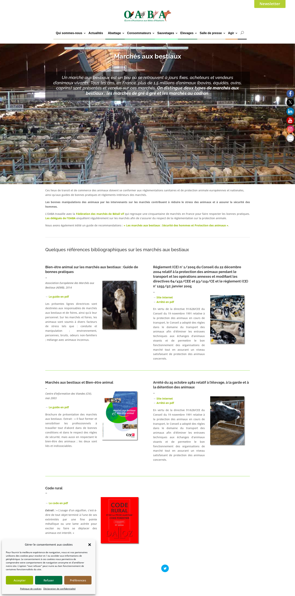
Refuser (49, 580)
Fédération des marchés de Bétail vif (100, 214)
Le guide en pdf (58, 296)
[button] (90, 545)
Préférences (78, 580)
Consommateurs (139, 33)
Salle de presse (211, 33)
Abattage (114, 33)
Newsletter (270, 3)
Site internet (164, 297)
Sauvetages (165, 33)
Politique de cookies (30, 588)
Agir (231, 33)
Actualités (95, 33)
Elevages (186, 33)
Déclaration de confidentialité (59, 588)
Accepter (20, 580)
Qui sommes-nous (69, 33)
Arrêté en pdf (165, 302)
